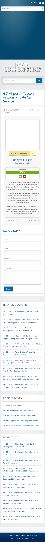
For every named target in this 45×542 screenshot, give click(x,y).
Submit (8, 289)
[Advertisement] (22, 35)
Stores (17, 538)
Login (34, 3)
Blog (32, 538)
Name (22, 241)
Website (22, 261)
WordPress (33, 536)
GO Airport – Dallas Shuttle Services (19, 312)
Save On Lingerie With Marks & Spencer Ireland (20, 421)
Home (11, 538)
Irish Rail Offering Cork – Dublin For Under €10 (20, 415)
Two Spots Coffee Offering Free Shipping (18, 410)
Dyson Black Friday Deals (12, 405)
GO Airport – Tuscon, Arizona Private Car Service (19, 97)
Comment (22, 276)
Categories (25, 538)
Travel (8, 112)
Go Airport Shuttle (22, 160)
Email (22, 251)
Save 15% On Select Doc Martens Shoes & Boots (21, 426)
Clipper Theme (13, 536)
